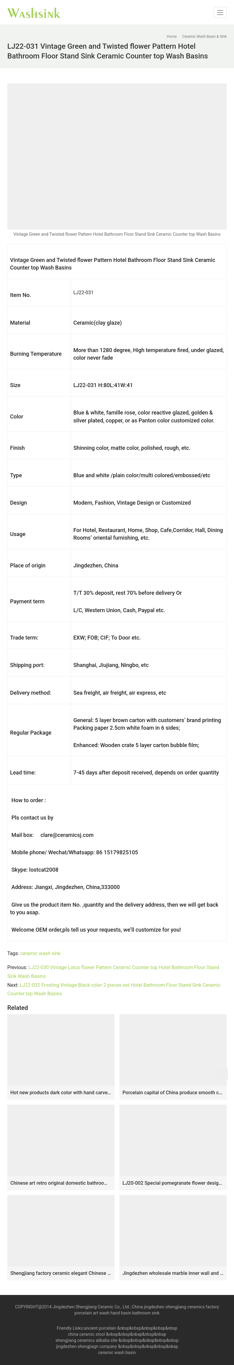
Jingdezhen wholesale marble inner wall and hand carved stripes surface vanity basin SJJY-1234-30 (173, 1273)
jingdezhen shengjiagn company (86, 1346)
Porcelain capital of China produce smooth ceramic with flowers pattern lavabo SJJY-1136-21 (173, 1092)
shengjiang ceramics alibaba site (86, 1340)
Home (172, 36)
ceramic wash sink (40, 953)
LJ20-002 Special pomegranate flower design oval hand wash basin (173, 1183)
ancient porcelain (100, 1328)
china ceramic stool (86, 1334)
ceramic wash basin (117, 1352)
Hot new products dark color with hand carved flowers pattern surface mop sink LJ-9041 (61, 1092)
